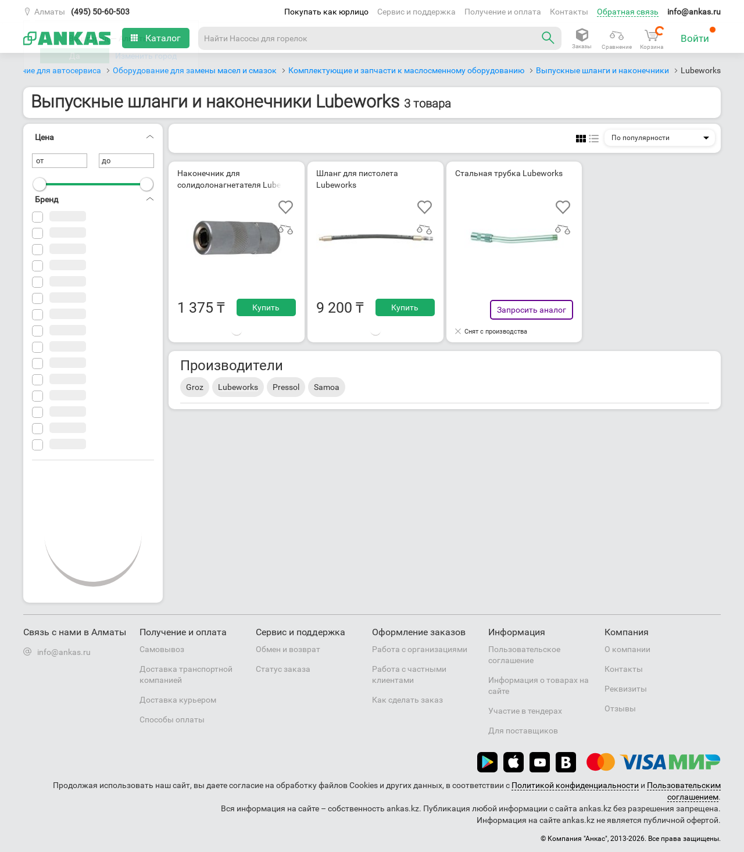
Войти (698, 35)
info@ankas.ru (694, 11)
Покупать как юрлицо (326, 11)
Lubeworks (238, 387)
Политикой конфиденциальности (575, 785)
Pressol (286, 387)
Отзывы (620, 708)
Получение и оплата (502, 11)
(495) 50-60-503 (100, 11)
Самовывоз (162, 649)
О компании (627, 649)
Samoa (326, 387)
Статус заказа (283, 669)
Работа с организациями (419, 649)
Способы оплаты (172, 719)
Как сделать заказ (407, 699)
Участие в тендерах (525, 710)
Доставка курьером (178, 699)
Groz (194, 387)
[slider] (39, 184)
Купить (266, 307)
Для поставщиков (523, 730)
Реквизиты (625, 688)
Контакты (569, 11)
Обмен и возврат (288, 649)
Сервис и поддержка (416, 11)
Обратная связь (628, 11)
